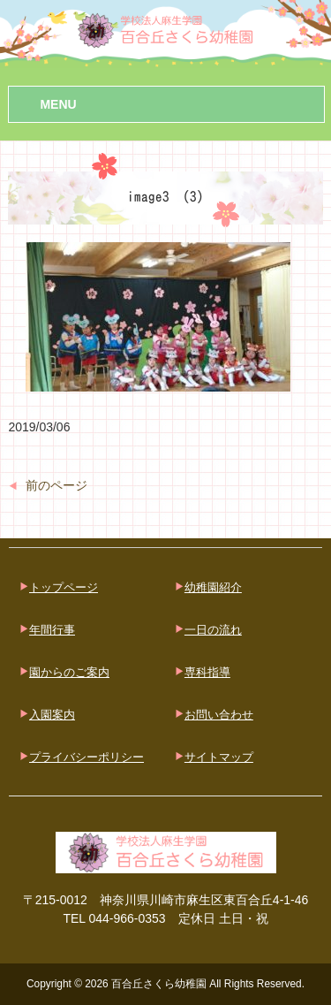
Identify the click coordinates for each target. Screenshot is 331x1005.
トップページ (63, 587)
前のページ (56, 485)
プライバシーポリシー (86, 757)
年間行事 (52, 629)
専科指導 (207, 672)
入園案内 (52, 714)
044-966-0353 (126, 918)
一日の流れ (213, 629)
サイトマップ (218, 757)
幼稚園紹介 (213, 587)
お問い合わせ (218, 714)
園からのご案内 (69, 672)
